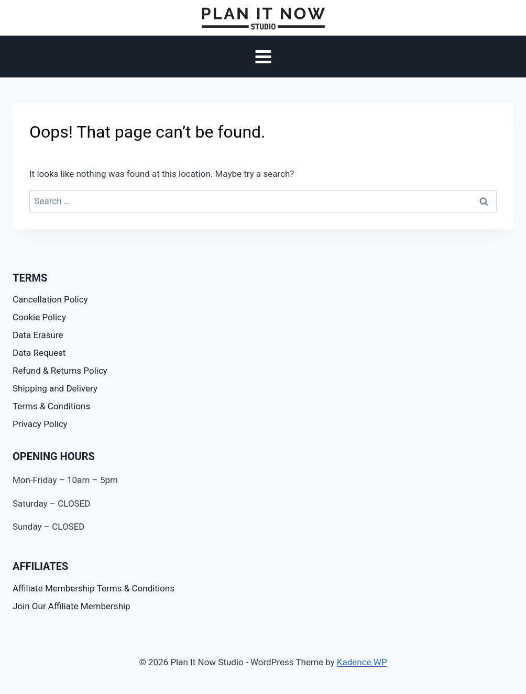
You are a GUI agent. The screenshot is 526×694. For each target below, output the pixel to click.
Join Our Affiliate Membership (71, 606)
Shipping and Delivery (55, 388)
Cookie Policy (39, 317)
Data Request (39, 353)
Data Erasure (38, 335)
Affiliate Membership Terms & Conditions (93, 588)
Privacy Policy (40, 424)
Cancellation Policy (50, 299)
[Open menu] (263, 57)
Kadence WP (362, 662)
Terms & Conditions (51, 406)
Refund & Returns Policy (60, 370)
